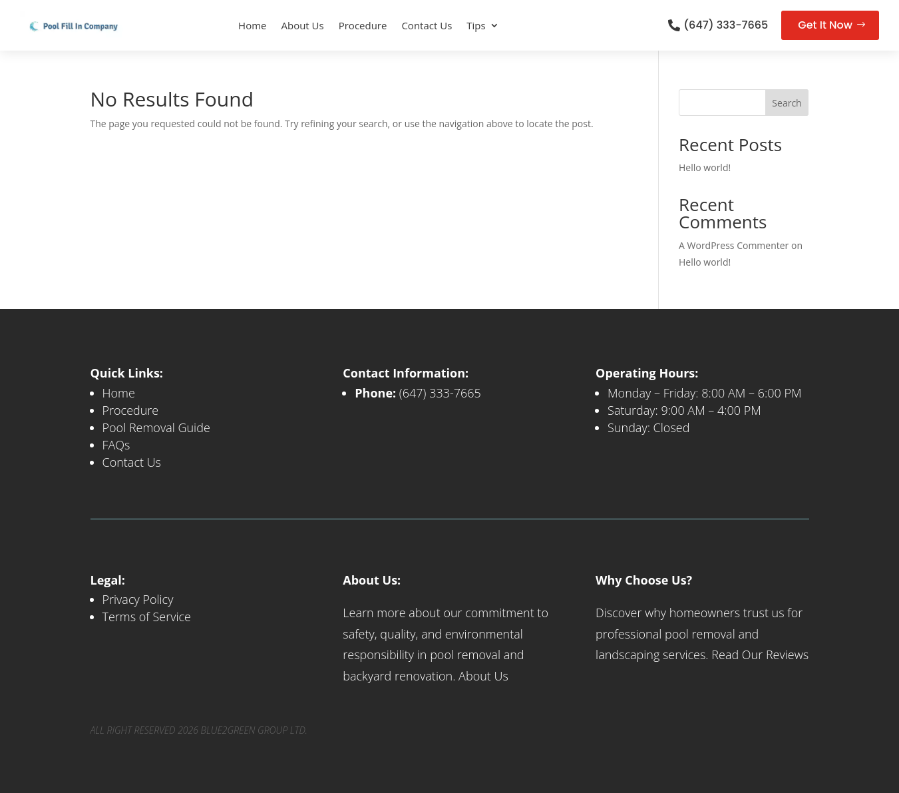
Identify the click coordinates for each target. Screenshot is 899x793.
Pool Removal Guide (156, 427)
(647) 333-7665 (725, 25)
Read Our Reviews (760, 654)
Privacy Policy (138, 599)
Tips (475, 25)
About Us (302, 25)
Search (786, 103)
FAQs (116, 445)
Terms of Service (146, 617)
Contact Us (426, 25)
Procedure (363, 25)
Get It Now (825, 25)
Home (252, 25)
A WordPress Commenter (734, 245)
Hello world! (705, 167)
